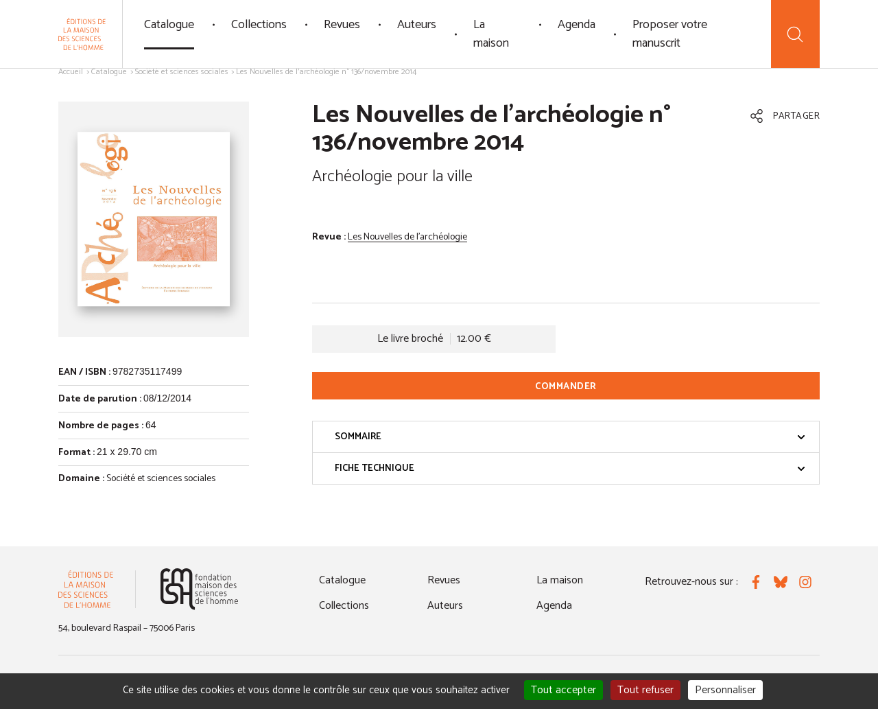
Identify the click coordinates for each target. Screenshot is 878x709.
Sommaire (570, 437)
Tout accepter (563, 690)
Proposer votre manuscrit (669, 34)
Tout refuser (645, 690)
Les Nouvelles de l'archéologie (407, 237)
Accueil (70, 71)
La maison (491, 34)
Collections (259, 24)
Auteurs (416, 24)
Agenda (576, 24)
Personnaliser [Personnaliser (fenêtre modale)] (725, 690)
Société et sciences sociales (181, 71)
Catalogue (169, 24)
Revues (342, 24)
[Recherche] (795, 34)
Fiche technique (570, 468)
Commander (566, 387)
